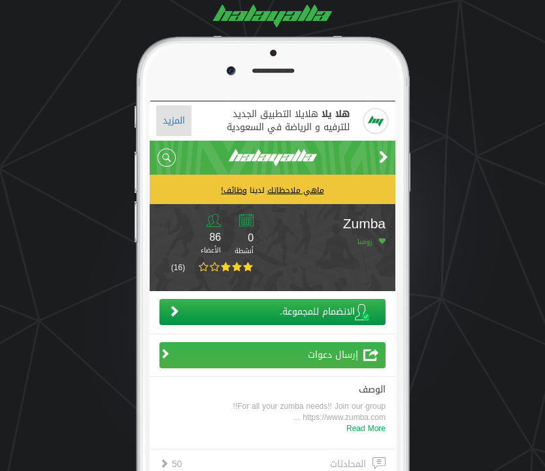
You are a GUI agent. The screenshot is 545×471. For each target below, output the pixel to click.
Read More (366, 428)
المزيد (174, 121)
